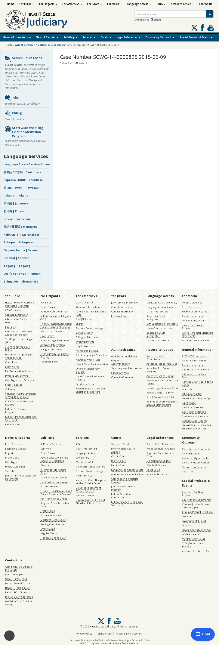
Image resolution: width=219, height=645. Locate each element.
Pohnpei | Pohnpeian (19, 242)
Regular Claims (48, 533)
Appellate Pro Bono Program (157, 370)
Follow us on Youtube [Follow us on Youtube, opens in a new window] (210, 27)
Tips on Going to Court (53, 537)
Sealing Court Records (194, 420)
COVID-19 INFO (84, 302)
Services (89, 37)
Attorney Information (52, 344)
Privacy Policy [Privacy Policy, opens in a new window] (84, 633)
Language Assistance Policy (161, 302)
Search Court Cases (23, 59)
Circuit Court (118, 456)
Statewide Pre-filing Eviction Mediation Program (23, 132)
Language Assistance (87, 453)
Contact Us (205, 4)
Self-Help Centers (50, 444)
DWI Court (188, 516)
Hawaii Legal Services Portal (162, 388)
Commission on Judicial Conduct (124, 480)
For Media (114, 4)
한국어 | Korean (14, 211)
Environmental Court (194, 520)
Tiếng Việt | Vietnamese (21, 281)
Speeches (10, 471)
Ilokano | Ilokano (16, 195)
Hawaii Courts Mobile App (196, 398)
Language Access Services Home (27, 164)
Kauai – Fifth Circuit (16, 592)
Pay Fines (10, 326)
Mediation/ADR (84, 462)
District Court (118, 460)
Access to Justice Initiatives (161, 363)
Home (10, 4)
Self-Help (70, 37)
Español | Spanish (17, 258)
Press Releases (13, 384)
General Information (17, 37)
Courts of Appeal (14, 574)
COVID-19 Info (13, 310)
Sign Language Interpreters (162, 323)
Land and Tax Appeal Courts (127, 469)
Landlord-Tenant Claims (54, 482)
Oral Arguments (85, 341)
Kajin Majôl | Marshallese (22, 235)
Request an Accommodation (120, 362)
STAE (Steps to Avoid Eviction (193, 545)
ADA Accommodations (124, 356)
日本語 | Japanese (16, 203)
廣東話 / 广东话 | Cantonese (22, 172)
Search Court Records (52, 331)
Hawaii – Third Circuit (17, 587)
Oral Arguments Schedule (20, 380)
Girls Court (188, 525)
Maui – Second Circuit (17, 583)
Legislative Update (15, 448)
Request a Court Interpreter (155, 317)
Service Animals (120, 372)
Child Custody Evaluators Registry (19, 403)
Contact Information (16, 314)
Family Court (118, 465)
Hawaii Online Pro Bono (160, 392)
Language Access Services (161, 307)
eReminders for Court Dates (17, 321)
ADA (161, 4)
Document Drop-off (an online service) (18, 356)
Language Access (139, 4)
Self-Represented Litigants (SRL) (20, 340)
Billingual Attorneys (87, 337)
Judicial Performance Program (17, 410)
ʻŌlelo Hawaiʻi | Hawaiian (21, 188)
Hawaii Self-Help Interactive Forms (162, 382)
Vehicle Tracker (85, 495)
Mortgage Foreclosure (53, 519)
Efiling (13, 113)
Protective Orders (50, 515)
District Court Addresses (19, 596)
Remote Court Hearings (53, 311)
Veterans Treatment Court (197, 551)
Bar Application (84, 332)
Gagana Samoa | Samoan (22, 250)
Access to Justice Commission (155, 357)
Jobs (11, 98)
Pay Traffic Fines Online (195, 369)
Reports (9, 453)
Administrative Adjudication (127, 474)
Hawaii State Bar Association (92, 364)
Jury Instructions (85, 346)
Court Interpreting (86, 448)
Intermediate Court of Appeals (123, 450)
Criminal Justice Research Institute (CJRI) (196, 506)
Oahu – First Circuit (16, 578)
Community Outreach (159, 37)
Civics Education (191, 453)
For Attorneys (72, 4)
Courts (106, 37)
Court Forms (12, 362)
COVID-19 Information (194, 356)
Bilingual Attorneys (51, 349)
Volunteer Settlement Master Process (88, 489)
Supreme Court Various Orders (159, 454)
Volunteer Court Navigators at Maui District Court (20, 395)
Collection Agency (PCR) (53, 477)
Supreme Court (120, 444)
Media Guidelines (192, 302)
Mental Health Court (193, 538)
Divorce (44, 465)
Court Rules (153, 469)
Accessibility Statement (129, 633)
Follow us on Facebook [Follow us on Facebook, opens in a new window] (202, 27)
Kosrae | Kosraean (17, 219)
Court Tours (189, 471)
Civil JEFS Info (83, 319)
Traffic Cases (47, 510)
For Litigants (48, 4)
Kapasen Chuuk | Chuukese (23, 180)
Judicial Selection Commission (121, 496)
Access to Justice (182, 4)
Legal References (128, 37)
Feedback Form (14, 424)
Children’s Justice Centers (90, 466)
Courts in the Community (196, 449)
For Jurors (94, 4)
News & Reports (47, 37)
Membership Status (87, 350)
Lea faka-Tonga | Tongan (22, 273)
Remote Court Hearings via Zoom (197, 383)
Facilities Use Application (196, 340)
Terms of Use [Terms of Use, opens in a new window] (104, 633)
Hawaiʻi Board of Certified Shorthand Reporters (19, 304)
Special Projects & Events (196, 37)
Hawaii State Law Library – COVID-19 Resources (55, 459)
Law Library (47, 335)
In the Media (12, 457)
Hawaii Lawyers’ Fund (88, 359)
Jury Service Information (125, 302)
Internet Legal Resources (54, 340)
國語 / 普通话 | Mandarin (20, 227)
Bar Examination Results (19, 371)
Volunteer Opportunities (196, 458)
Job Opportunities (192, 393)
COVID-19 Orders (156, 465)
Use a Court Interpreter (159, 328)
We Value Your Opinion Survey (18, 603)
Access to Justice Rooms (160, 375)
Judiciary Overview (193, 407)
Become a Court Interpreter (155, 334)
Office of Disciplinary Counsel (88, 370)
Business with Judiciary (195, 416)
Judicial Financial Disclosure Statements (21, 418)
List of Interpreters (157, 311)
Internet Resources (157, 474)
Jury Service (189, 402)
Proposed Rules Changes (160, 448)
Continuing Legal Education (91, 355)
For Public (26, 4)
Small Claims (47, 528)
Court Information (121, 307)
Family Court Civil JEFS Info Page (91, 313)
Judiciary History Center (195, 462)
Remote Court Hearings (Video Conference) (18, 333)
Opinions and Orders (194, 320)
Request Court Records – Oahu (54, 505)
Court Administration (194, 411)
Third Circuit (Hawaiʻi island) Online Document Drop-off (56, 325)
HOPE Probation (191, 534)
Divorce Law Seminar (17, 375)
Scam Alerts (12, 366)
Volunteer (11, 389)
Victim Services (49, 486)
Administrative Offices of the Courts (19, 568)
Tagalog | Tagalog (17, 266)
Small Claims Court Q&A (160, 397)
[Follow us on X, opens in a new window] (194, 27)
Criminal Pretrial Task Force (198, 511)
